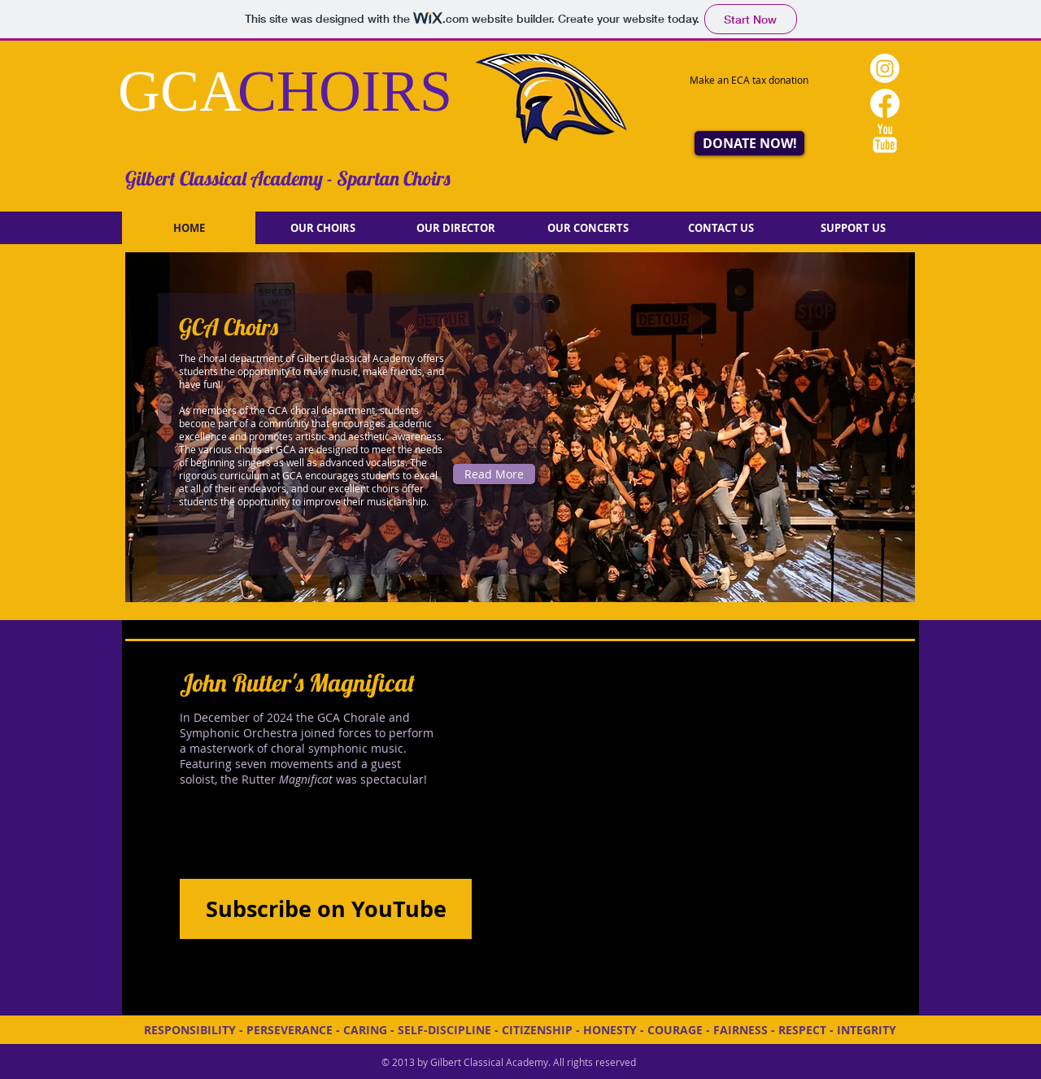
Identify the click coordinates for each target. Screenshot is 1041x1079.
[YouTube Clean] (884, 138)
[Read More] (494, 474)
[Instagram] (884, 68)
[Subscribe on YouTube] (326, 909)
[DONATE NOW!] (749, 143)
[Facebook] (884, 103)
